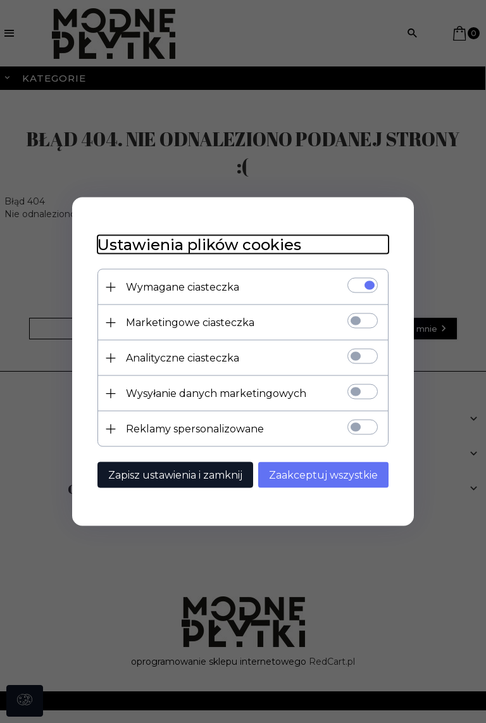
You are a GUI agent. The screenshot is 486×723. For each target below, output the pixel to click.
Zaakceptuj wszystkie (323, 475)
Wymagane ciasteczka (182, 287)
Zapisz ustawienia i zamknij (175, 475)
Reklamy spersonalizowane (195, 429)
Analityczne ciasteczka (182, 358)
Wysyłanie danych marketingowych (216, 393)
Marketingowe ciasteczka (190, 323)
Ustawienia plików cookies (199, 245)
